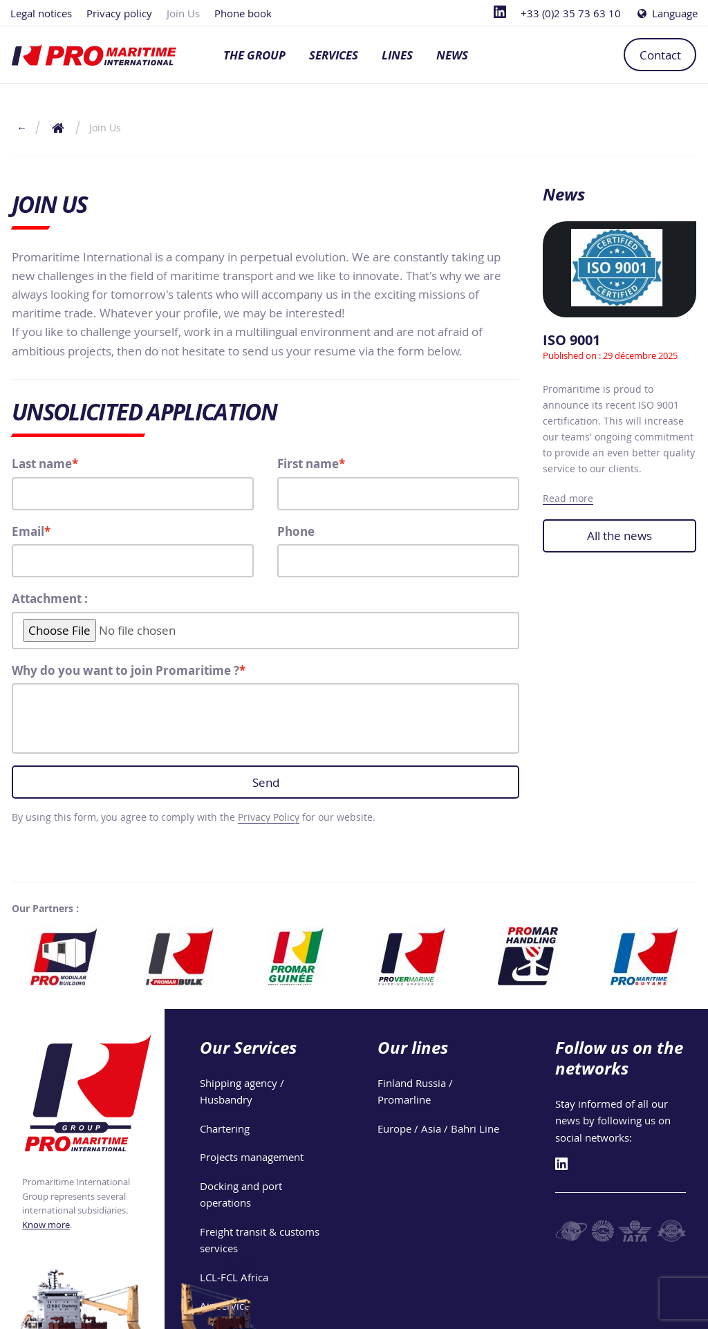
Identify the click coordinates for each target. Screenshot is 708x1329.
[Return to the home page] (58, 127)
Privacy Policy (268, 817)
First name (308, 464)
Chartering (225, 1128)
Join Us (183, 13)
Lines (397, 55)
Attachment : (50, 598)
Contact (660, 55)
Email (28, 531)
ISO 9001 (571, 340)
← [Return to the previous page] (21, 127)
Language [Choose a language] (666, 13)
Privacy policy (119, 13)
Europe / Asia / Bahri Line (438, 1128)
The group (254, 55)
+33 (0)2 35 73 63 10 (571, 13)
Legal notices (41, 13)
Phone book (243, 13)
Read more (568, 498)
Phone (296, 531)
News (452, 55)
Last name (42, 464)
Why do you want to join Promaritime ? (125, 670)
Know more (46, 1224)
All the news (619, 535)
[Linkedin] (500, 13)
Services (333, 55)
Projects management (252, 1157)
